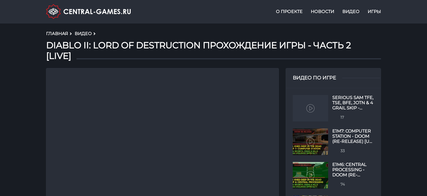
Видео (350, 11)
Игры (374, 11)
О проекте (289, 11)
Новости (322, 11)
